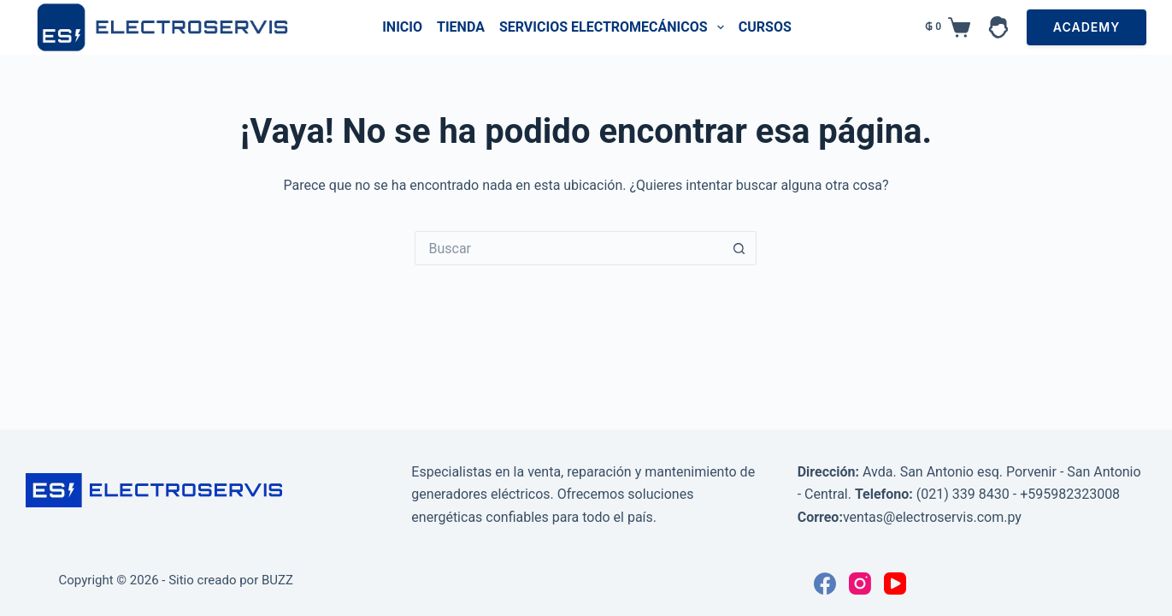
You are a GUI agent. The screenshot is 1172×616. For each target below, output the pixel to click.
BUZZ (277, 580)
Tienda (461, 27)
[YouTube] (895, 583)
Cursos (765, 27)
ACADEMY (1086, 27)
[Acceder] (998, 27)
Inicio (402, 27)
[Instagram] (860, 583)
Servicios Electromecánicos (615, 27)
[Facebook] (825, 583)
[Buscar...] (568, 248)
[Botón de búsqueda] (739, 248)
